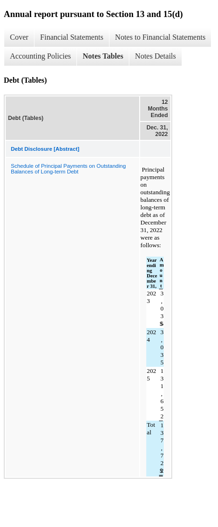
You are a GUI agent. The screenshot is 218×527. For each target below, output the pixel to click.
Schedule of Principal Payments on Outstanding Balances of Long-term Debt (68, 168)
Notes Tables (103, 56)
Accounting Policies (40, 56)
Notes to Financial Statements (160, 37)
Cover (19, 37)
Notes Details (155, 56)
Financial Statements (71, 37)
